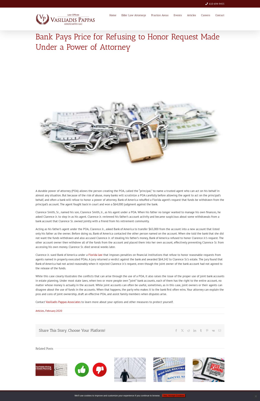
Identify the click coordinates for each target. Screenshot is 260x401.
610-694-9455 (216, 3)
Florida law (95, 255)
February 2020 (53, 310)
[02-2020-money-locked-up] (130, 120)
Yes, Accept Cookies (173, 395)
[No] (255, 396)
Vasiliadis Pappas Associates (63, 302)
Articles (40, 310)
